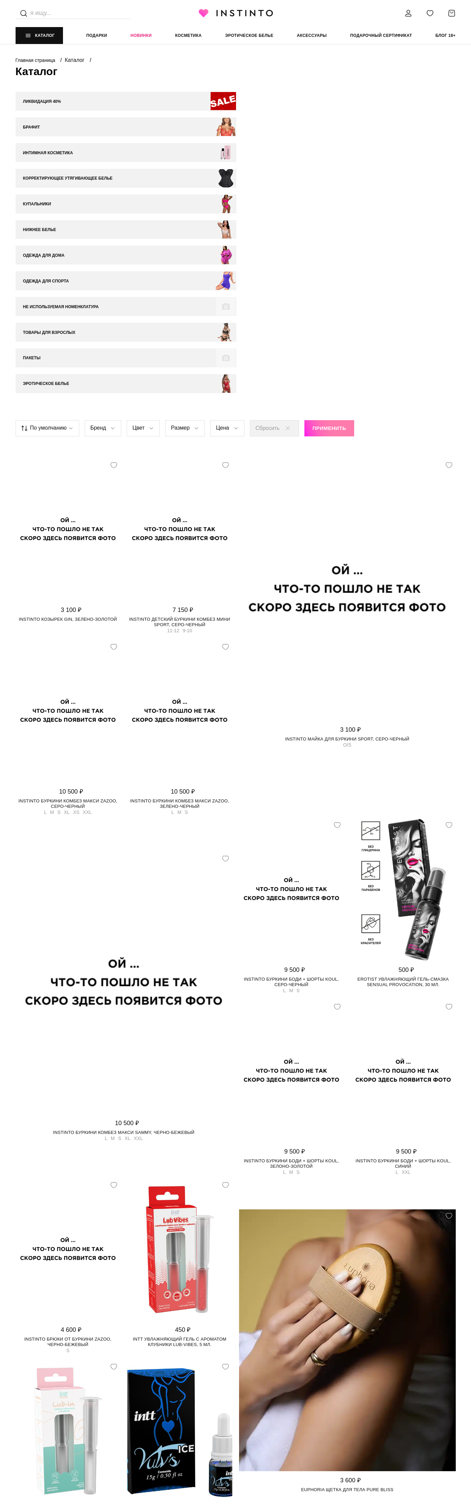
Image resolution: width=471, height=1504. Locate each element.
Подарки (96, 35)
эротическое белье (249, 35)
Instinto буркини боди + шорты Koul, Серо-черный (291, 755)
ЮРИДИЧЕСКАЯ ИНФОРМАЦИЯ (269, 1384)
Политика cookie (256, 1411)
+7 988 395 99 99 (363, 1397)
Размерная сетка (147, 1424)
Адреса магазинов (39, 1411)
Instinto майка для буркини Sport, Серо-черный (347, 512)
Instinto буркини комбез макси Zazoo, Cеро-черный (67, 576)
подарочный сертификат (381, 35)
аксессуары (312, 35)
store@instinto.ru (368, 1411)
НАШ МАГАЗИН (32, 1384)
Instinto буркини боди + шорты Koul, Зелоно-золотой (291, 936)
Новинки (141, 35)
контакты (357, 1384)
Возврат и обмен (146, 1411)
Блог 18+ (445, 35)
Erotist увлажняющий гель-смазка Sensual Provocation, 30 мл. (403, 755)
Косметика (188, 35)
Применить (329, 201)
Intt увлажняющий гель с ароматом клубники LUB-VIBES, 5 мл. (179, 1115)
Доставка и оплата (149, 1397)
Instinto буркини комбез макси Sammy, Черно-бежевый (124, 905)
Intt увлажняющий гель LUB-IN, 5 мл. (68, 1293)
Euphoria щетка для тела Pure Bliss (347, 1263)
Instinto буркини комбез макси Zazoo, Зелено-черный (179, 576)
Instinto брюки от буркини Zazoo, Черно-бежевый (68, 1115)
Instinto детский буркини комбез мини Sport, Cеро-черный (179, 395)
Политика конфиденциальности (275, 1397)
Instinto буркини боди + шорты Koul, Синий (403, 936)
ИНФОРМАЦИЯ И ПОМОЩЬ (154, 1384)
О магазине (29, 1397)
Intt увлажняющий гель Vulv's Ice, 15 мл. (179, 1293)
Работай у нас (33, 1424)
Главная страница (36, 60)
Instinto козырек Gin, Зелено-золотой (68, 392)
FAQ (20, 1438)
